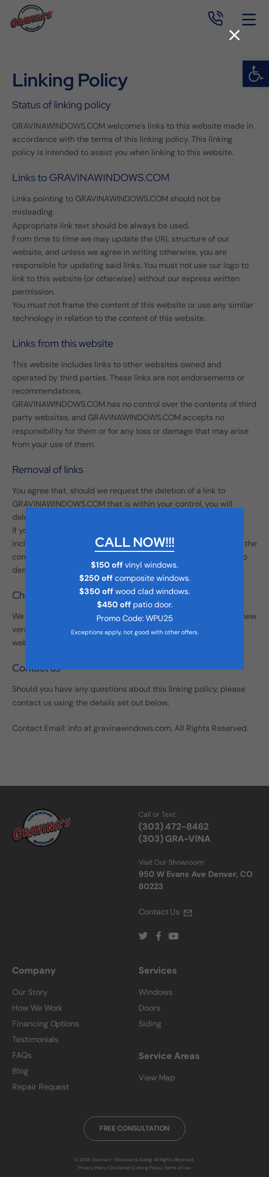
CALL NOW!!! (135, 542)
